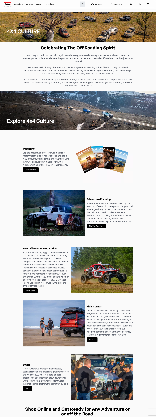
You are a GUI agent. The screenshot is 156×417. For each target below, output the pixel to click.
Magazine (29, 149)
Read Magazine (31, 169)
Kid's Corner (94, 307)
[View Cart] (148, 4)
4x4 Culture (50, 4)
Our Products (18, 4)
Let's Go (92, 339)
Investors (39, 4)
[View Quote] (139, 4)
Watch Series (30, 290)
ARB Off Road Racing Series (40, 248)
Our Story (29, 4)
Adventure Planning (99, 199)
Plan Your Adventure (96, 226)
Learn (26, 365)
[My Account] (131, 4)
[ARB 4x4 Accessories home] (7, 4)
